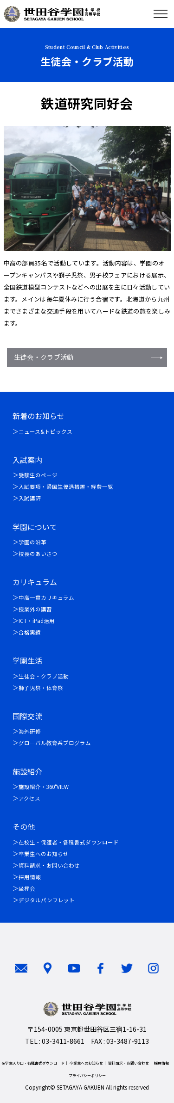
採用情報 (30, 877)
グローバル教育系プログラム (55, 742)
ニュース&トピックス (45, 431)
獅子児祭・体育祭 (41, 687)
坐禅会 (27, 888)
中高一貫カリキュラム (46, 597)
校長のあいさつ (38, 553)
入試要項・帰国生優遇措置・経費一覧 (66, 486)
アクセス (29, 798)
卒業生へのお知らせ (44, 853)
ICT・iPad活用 (37, 620)
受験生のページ (38, 475)
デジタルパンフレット (47, 900)
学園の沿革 (32, 542)
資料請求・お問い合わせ (49, 865)
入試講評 (30, 498)
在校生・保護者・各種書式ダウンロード (69, 842)
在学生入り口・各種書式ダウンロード (32, 1063)
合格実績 (30, 632)
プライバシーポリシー (87, 1075)
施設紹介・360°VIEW (44, 786)
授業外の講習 (35, 609)
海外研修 (30, 731)
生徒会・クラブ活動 (44, 357)
